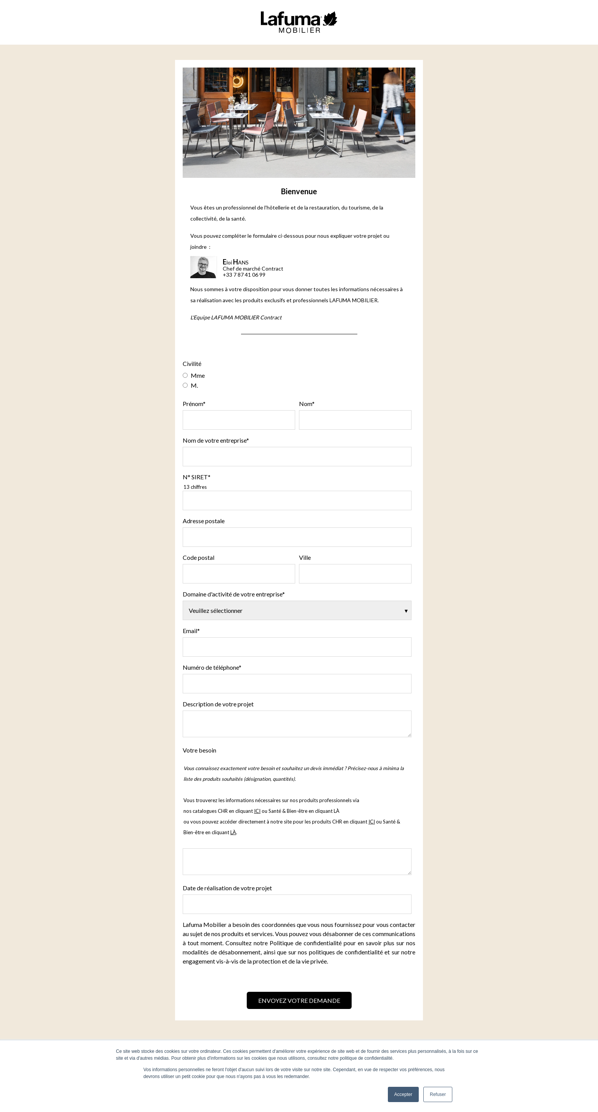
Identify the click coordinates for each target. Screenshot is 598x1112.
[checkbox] (297, 380)
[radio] (297, 375)
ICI (371, 822)
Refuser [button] (438, 1094)
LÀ (336, 811)
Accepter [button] (403, 1094)
